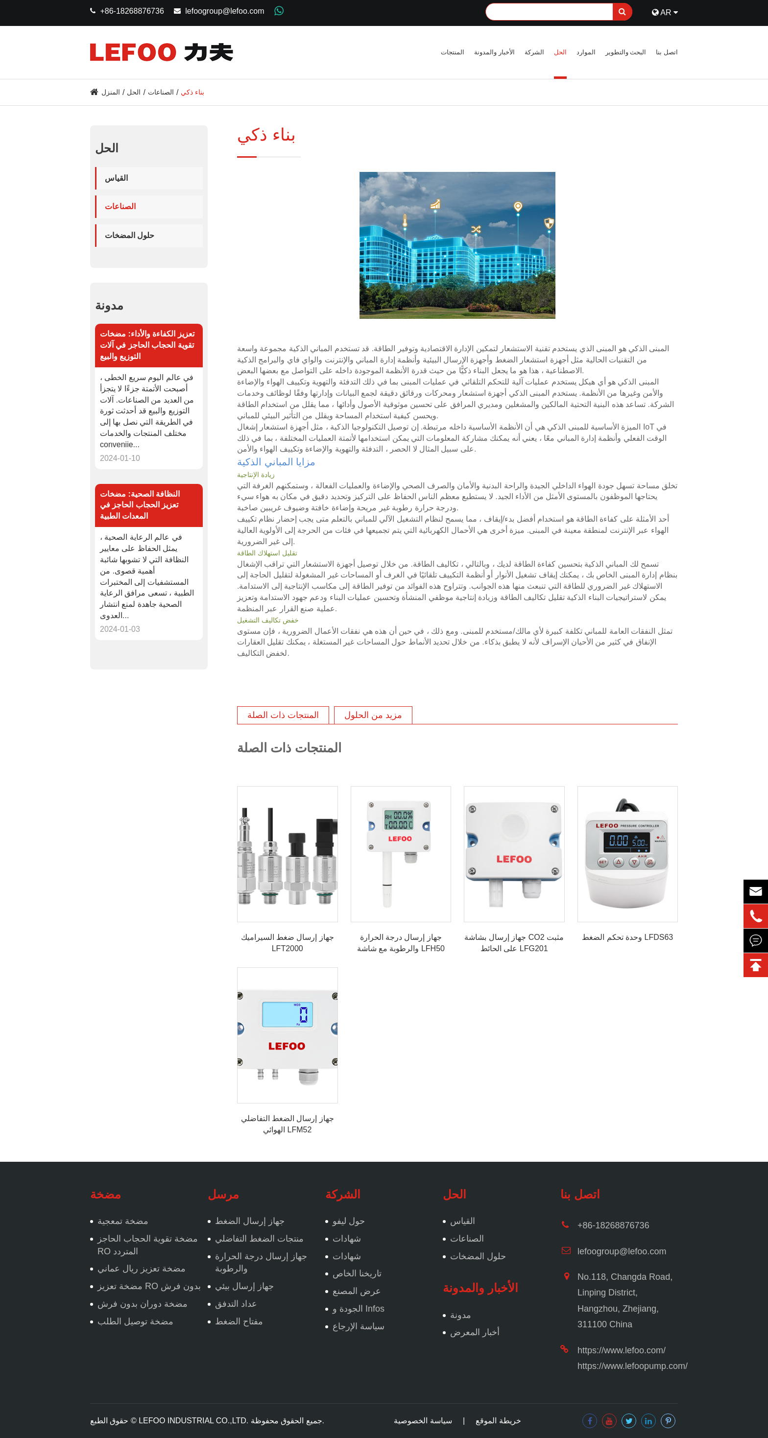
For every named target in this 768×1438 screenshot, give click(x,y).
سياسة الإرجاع (358, 1326)
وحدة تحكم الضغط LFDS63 (627, 937)
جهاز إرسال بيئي (244, 1286)
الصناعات (161, 92)
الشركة (534, 52)
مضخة (105, 1194)
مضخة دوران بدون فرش (142, 1304)
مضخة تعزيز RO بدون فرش (149, 1286)
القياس (116, 178)
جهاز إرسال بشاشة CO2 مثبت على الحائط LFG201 (514, 943)
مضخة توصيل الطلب (135, 1321)
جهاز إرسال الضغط (250, 1221)
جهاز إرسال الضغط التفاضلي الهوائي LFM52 (287, 1124)
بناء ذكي (192, 92)
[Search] (558, 12)
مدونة (109, 305)
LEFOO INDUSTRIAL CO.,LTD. (193, 1420)
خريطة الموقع (498, 1420)
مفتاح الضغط (239, 1321)
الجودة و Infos (358, 1309)
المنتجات (452, 52)
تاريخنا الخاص (357, 1273)
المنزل (110, 92)
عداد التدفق (236, 1304)
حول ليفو (349, 1221)
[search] (622, 12)
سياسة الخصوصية (423, 1420)
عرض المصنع (357, 1291)
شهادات (347, 1239)
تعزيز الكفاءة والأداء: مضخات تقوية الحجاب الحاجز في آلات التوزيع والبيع (147, 345)
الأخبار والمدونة (494, 52)
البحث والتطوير (626, 52)
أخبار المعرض (475, 1332)
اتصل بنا (667, 52)
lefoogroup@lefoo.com (224, 11)
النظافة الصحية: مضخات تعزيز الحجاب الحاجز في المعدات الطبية (140, 505)
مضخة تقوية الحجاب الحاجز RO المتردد (147, 1245)
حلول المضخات (129, 235)
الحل (560, 52)
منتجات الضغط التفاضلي (259, 1239)
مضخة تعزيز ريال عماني (141, 1268)
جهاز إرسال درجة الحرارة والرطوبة (261, 1262)
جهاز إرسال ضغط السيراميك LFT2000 (287, 943)
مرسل (223, 1194)
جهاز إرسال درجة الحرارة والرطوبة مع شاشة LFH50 (401, 943)
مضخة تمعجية (122, 1221)
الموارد (586, 52)
